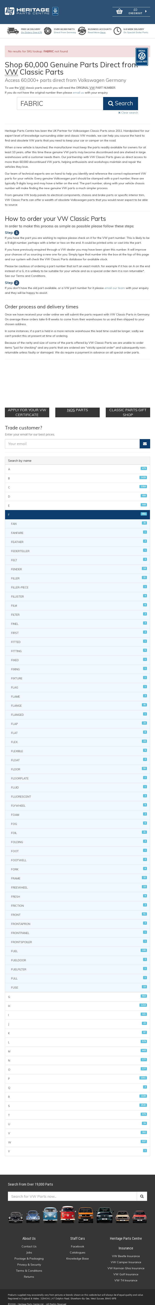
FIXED (79, 655)
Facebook (77, 1241)
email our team (115, 288)
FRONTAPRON (79, 919)
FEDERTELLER (79, 546)
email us (78, 92)
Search (120, 103)
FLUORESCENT (79, 791)
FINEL (79, 619)
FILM (79, 600)
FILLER (79, 573)
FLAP (79, 719)
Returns (29, 1272)
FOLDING (79, 837)
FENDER (79, 564)
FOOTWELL (79, 855)
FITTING (79, 646)
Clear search (128, 112)
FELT (79, 555)
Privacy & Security (29, 1260)
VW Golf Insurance (125, 1269)
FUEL (79, 946)
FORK (79, 864)
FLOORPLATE (79, 773)
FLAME (79, 691)
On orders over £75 (31, 32)
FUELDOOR (79, 955)
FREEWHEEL (79, 882)
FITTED (79, 637)
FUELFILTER (79, 964)
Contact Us (29, 1241)
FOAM (79, 809)
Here (103, 32)
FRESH (79, 891)
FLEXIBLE (79, 746)
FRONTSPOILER (79, 937)
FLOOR (79, 764)
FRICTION (79, 900)
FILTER (79, 609)
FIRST (79, 628)
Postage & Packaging (29, 1253)
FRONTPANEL (79, 928)
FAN (79, 519)
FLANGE (79, 700)
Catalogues (77, 1247)
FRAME (79, 873)
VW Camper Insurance (126, 1257)
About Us (29, 1233)
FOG (79, 819)
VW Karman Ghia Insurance (126, 1263)
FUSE (79, 982)
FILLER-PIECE (79, 582)
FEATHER (79, 537)
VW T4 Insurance (125, 1275)
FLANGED (79, 709)
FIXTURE (79, 673)
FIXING (79, 664)
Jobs (29, 1247)
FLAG (79, 682)
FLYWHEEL (79, 800)
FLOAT (79, 755)
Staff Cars (77, 1233)
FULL (79, 973)
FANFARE (79, 528)
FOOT (79, 846)
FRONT (79, 910)
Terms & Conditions (29, 1266)
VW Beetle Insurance (126, 1251)
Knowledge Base (77, 1253)
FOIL (79, 828)
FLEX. (79, 737)
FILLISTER (79, 591)
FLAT (79, 728)
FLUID (79, 782)
